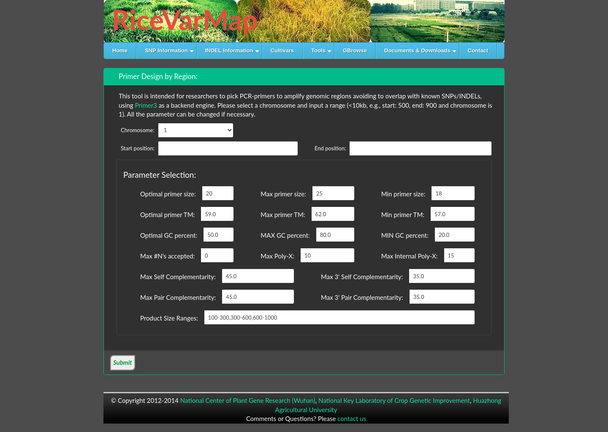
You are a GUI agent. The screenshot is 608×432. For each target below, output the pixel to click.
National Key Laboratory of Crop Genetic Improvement (394, 400)
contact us (351, 418)
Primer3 (146, 105)
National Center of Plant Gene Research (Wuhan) (247, 400)
